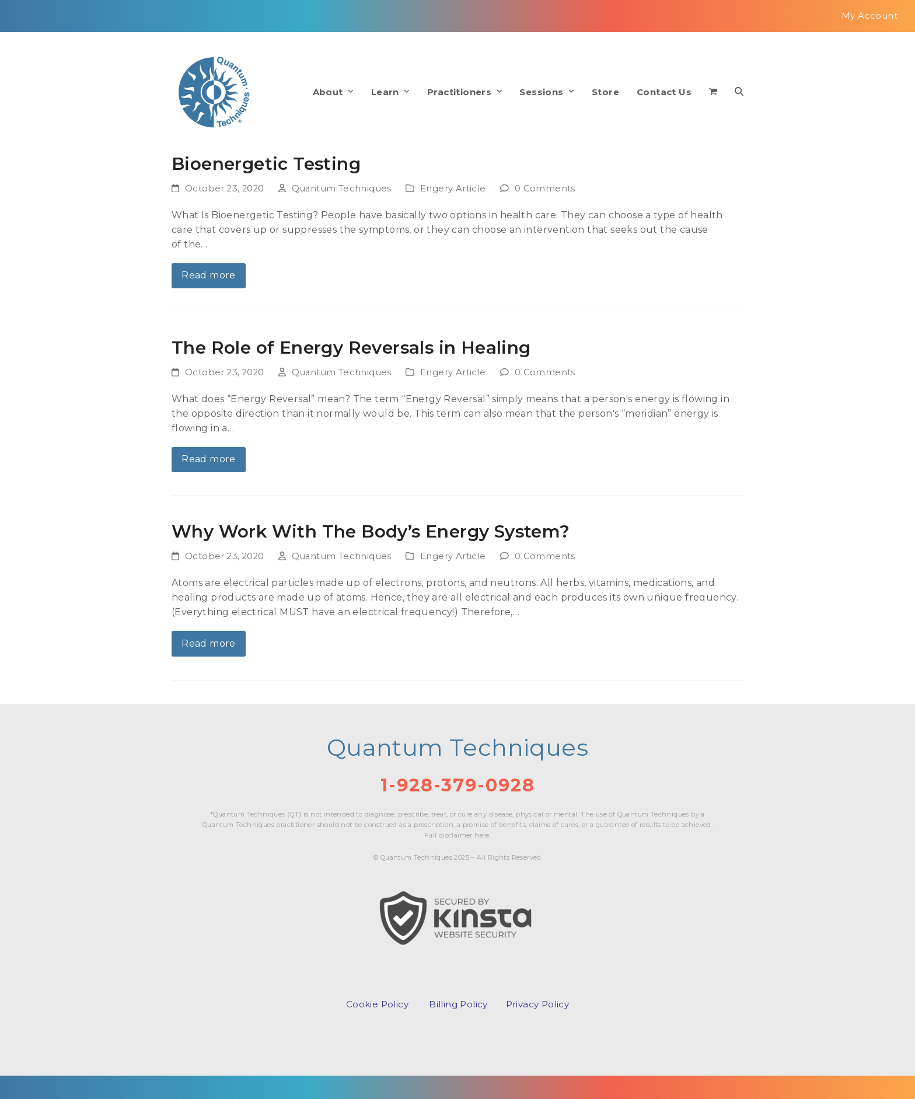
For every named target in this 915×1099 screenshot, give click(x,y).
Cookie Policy (377, 1004)
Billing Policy (458, 1004)
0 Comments (545, 188)
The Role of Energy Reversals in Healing (351, 347)
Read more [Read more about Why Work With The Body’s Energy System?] (208, 643)
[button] (713, 92)
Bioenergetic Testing (266, 163)
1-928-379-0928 (457, 785)
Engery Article (453, 188)
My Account (869, 16)
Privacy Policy (538, 1004)
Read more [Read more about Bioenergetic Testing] (208, 275)
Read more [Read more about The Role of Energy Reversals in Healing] (208, 459)
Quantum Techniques (342, 188)
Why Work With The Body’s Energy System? (371, 531)
